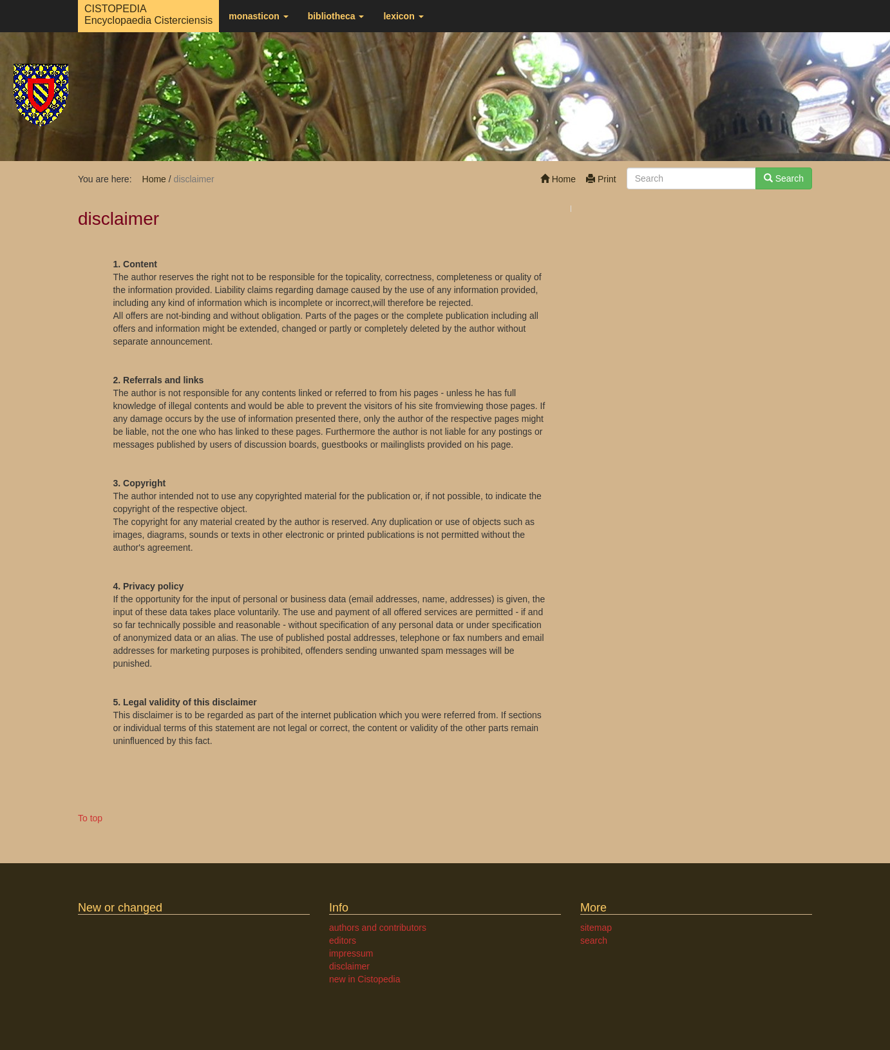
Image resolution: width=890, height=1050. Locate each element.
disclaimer (349, 966)
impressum (351, 953)
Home (558, 179)
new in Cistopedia (365, 979)
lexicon (403, 16)
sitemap (596, 927)
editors (342, 940)
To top (90, 818)
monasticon (258, 16)
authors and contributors (377, 927)
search (593, 940)
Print (601, 179)
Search (784, 178)
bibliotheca (336, 16)
